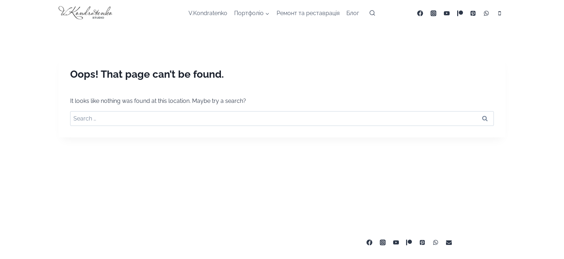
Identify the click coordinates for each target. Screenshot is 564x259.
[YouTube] (446, 13)
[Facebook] (420, 13)
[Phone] (499, 13)
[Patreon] (460, 13)
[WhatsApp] (486, 13)
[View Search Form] (372, 13)
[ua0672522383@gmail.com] (449, 242)
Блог (352, 13)
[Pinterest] (473, 13)
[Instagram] (433, 13)
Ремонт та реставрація (308, 13)
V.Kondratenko (207, 13)
